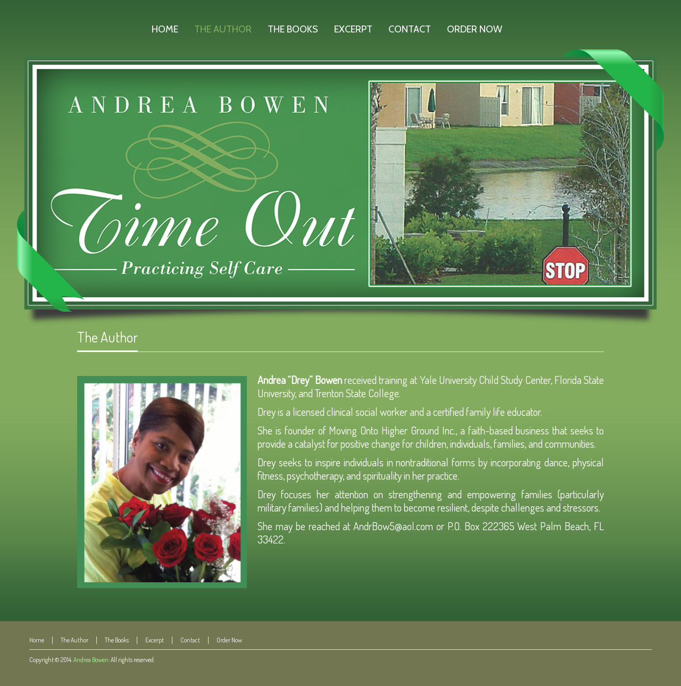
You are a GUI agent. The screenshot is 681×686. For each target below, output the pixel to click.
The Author (107, 337)
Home (36, 640)
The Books (117, 640)
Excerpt (154, 640)
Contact (190, 640)
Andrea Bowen (91, 660)
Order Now (229, 640)
